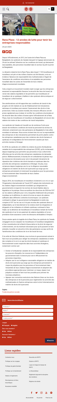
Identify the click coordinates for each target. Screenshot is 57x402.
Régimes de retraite (34, 381)
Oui (4, 331)
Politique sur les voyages (12, 361)
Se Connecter (28, 3)
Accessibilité (29, 397)
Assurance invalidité (11, 386)
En (49, 9)
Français (5, 325)
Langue (4, 322)
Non (10, 331)
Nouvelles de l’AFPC (35, 357)
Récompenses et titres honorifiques (11, 381)
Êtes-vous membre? (8, 328)
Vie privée (39, 397)
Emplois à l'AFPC (34, 361)
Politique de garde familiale (13, 366)
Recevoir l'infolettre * (9, 334)
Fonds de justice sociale (11, 292)
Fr (53, 9)
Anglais (14, 325)
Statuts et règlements (11, 376)
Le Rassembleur (33, 371)
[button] (4, 11)
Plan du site (49, 397)
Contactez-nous (9, 357)
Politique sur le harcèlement (13, 371)
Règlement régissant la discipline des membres (38, 376)
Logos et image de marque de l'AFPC (37, 366)
